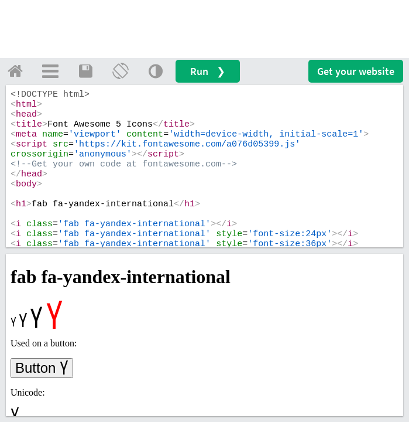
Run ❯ (207, 71)
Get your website (355, 71)
